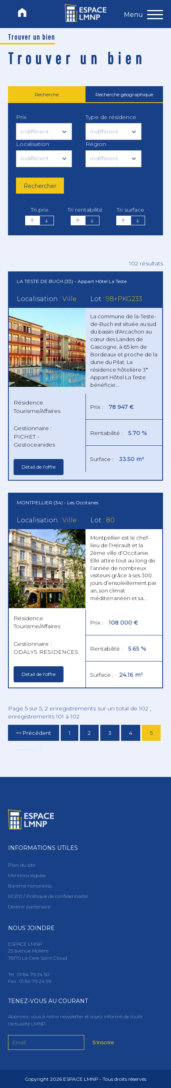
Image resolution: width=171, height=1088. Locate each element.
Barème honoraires (30, 886)
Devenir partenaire (29, 907)
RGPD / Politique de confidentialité (48, 896)
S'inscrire (103, 1042)
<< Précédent (33, 733)
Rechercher (40, 186)
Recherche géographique (124, 94)
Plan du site (21, 865)
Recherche (47, 94)
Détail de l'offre (39, 467)
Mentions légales (27, 875)
